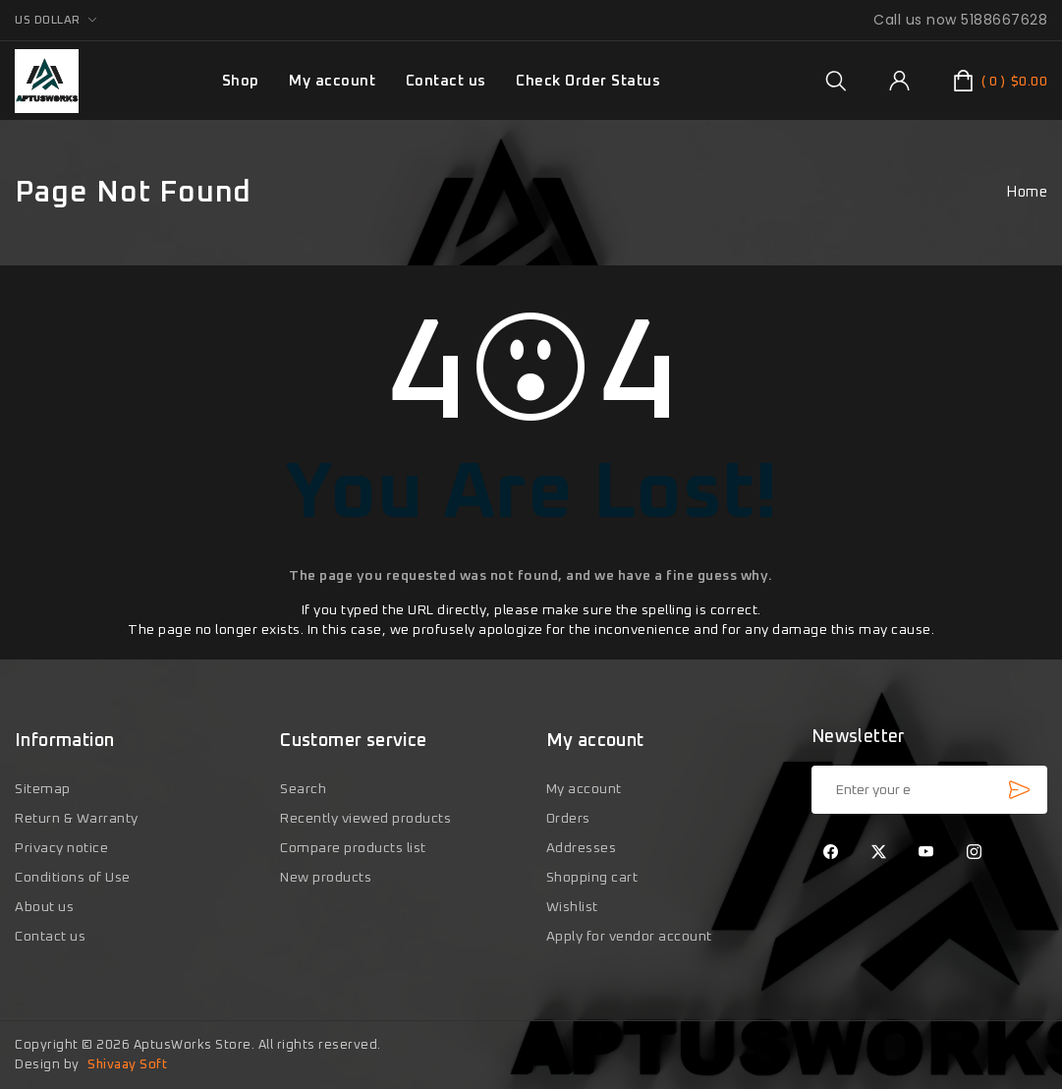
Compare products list (353, 848)
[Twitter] (878, 853)
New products (325, 878)
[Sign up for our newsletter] (929, 790)
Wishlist (572, 907)
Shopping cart (592, 878)
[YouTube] (926, 853)
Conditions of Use (73, 878)
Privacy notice (61, 848)
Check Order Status (588, 81)
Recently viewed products (365, 819)
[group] (835, 80)
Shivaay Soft (127, 1065)
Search (303, 789)
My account (332, 81)
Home (1026, 192)
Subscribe (1018, 789)
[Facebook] (831, 853)
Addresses (581, 848)
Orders (568, 819)
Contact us (446, 81)
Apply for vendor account (629, 937)
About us (44, 907)
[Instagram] (973, 853)
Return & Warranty (77, 819)
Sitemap (43, 789)
